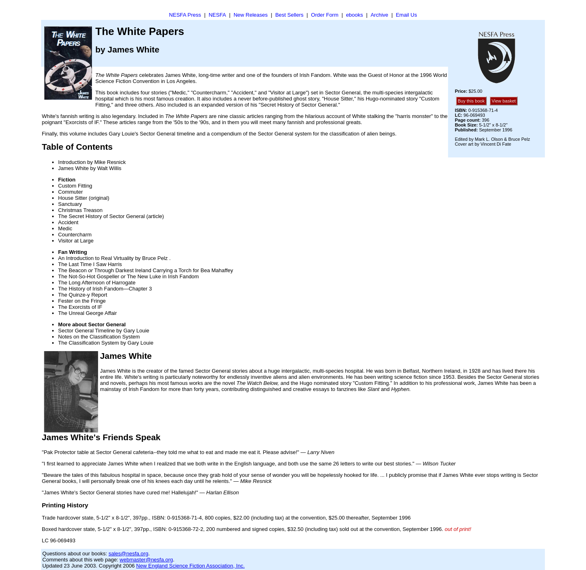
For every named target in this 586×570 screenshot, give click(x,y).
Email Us (406, 15)
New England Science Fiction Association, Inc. (190, 566)
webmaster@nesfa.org (146, 560)
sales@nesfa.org (129, 553)
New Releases (251, 15)
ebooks (354, 15)
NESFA (217, 15)
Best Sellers (289, 15)
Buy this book (471, 100)
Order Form (324, 15)
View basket (504, 100)
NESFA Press (185, 15)
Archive (379, 15)
